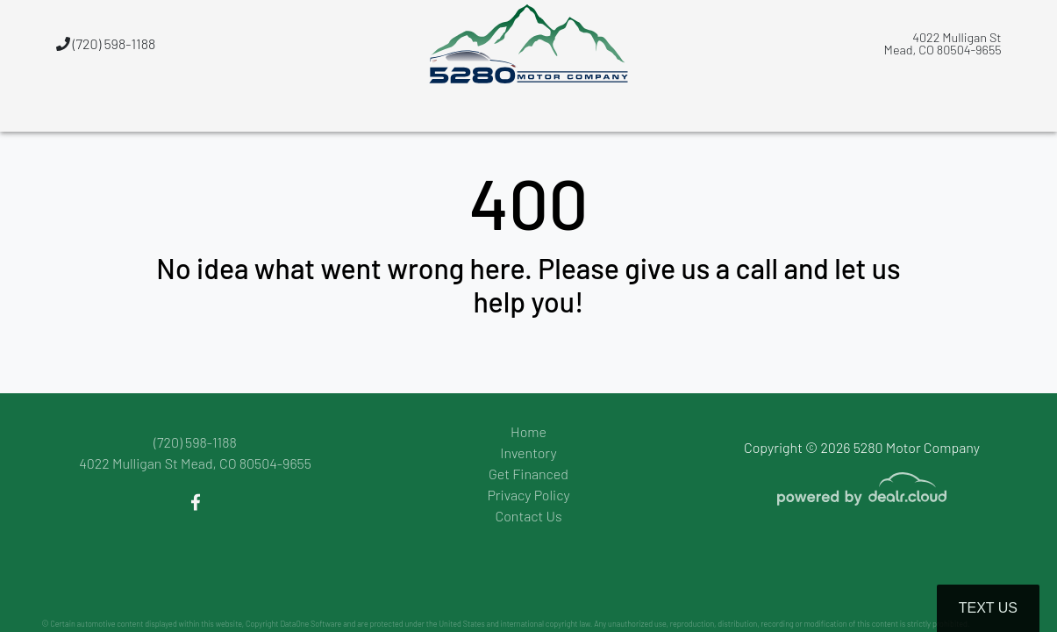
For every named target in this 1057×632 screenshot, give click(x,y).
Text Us (988, 607)
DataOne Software (310, 623)
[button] (657, 110)
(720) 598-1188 (106, 43)
